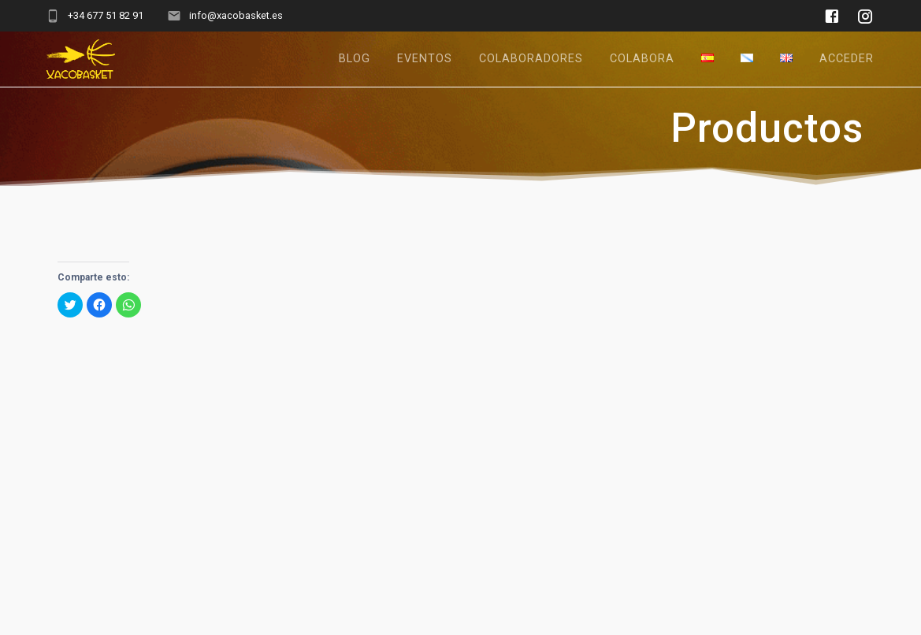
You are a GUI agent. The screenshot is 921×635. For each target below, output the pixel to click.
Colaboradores (531, 58)
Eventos (424, 58)
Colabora (642, 58)
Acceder (846, 58)
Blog (354, 58)
